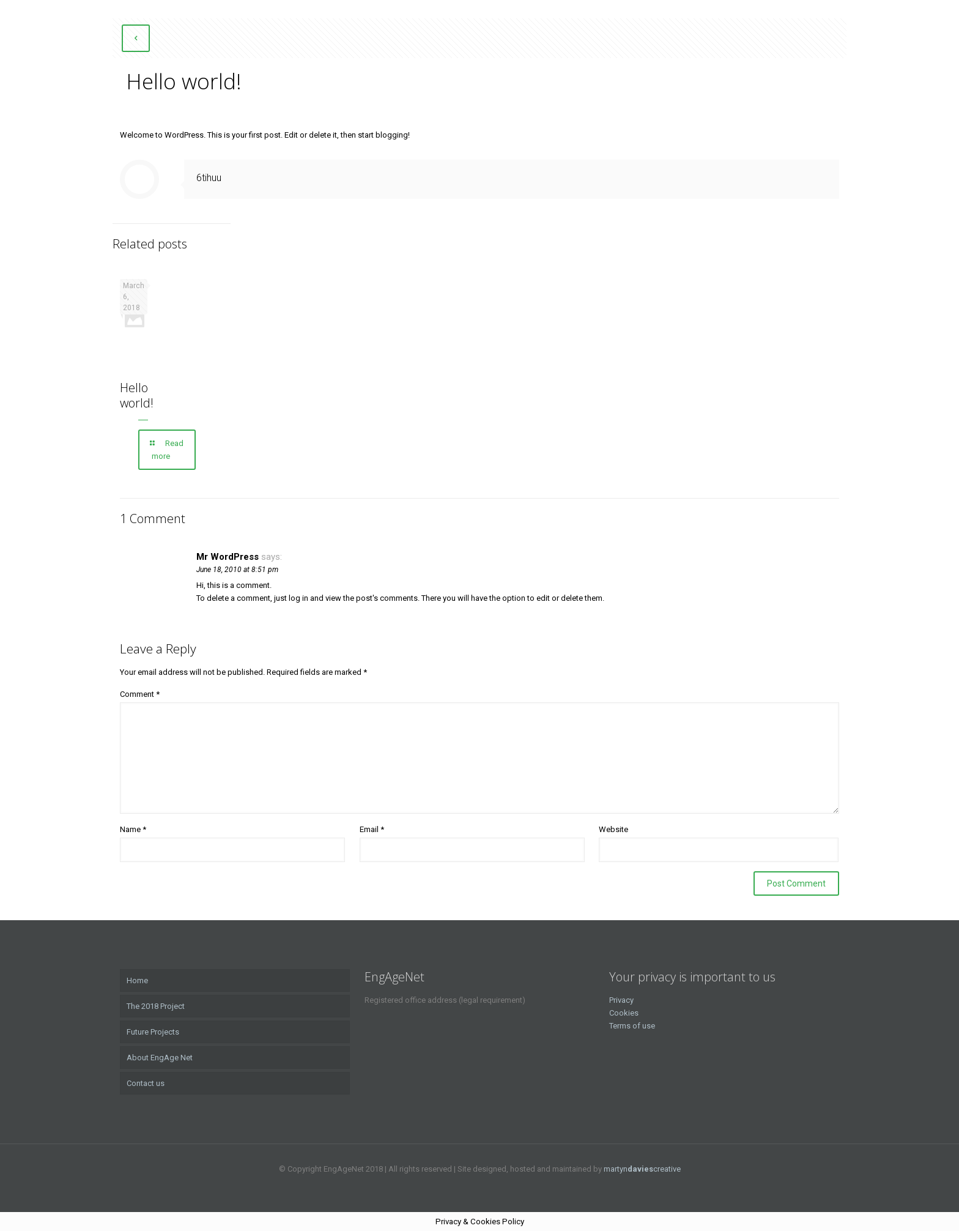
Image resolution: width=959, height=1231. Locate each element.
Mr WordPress (227, 556)
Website (613, 829)
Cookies (624, 1012)
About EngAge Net (160, 1057)
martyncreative (642, 1168)
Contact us (146, 1083)
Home (137, 980)
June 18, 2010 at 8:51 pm (237, 569)
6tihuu (208, 178)
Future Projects (153, 1031)
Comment (140, 694)
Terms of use (632, 1025)
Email (372, 829)
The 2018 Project (156, 1006)
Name (133, 829)
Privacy (621, 1000)
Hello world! (137, 395)
